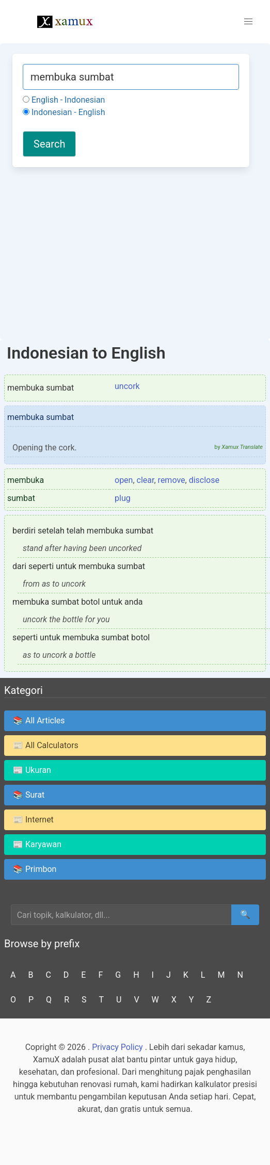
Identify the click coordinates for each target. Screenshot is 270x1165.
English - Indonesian (64, 100)
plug (123, 498)
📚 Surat (28, 795)
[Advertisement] (131, 252)
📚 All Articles (39, 720)
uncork (127, 386)
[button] (248, 21)
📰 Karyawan (37, 844)
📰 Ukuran (32, 770)
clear (145, 480)
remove (171, 480)
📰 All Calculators (45, 745)
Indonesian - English (64, 112)
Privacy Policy (117, 1047)
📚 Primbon (34, 869)
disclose (204, 480)
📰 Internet (33, 819)
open (124, 480)
